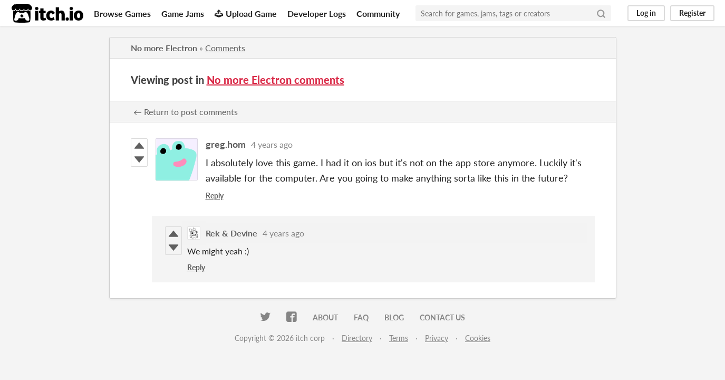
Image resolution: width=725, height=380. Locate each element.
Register (692, 12)
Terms (398, 338)
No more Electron (164, 48)
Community (378, 13)
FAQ (361, 317)
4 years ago (272, 144)
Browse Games (122, 13)
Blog (394, 317)
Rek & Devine (231, 233)
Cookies (477, 338)
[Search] (601, 13)
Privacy (436, 338)
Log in (646, 12)
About (325, 317)
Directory (357, 338)
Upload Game (246, 13)
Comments (225, 48)
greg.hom (226, 144)
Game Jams (182, 13)
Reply (215, 195)
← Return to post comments (185, 112)
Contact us (442, 317)
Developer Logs (316, 13)
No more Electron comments (275, 79)
